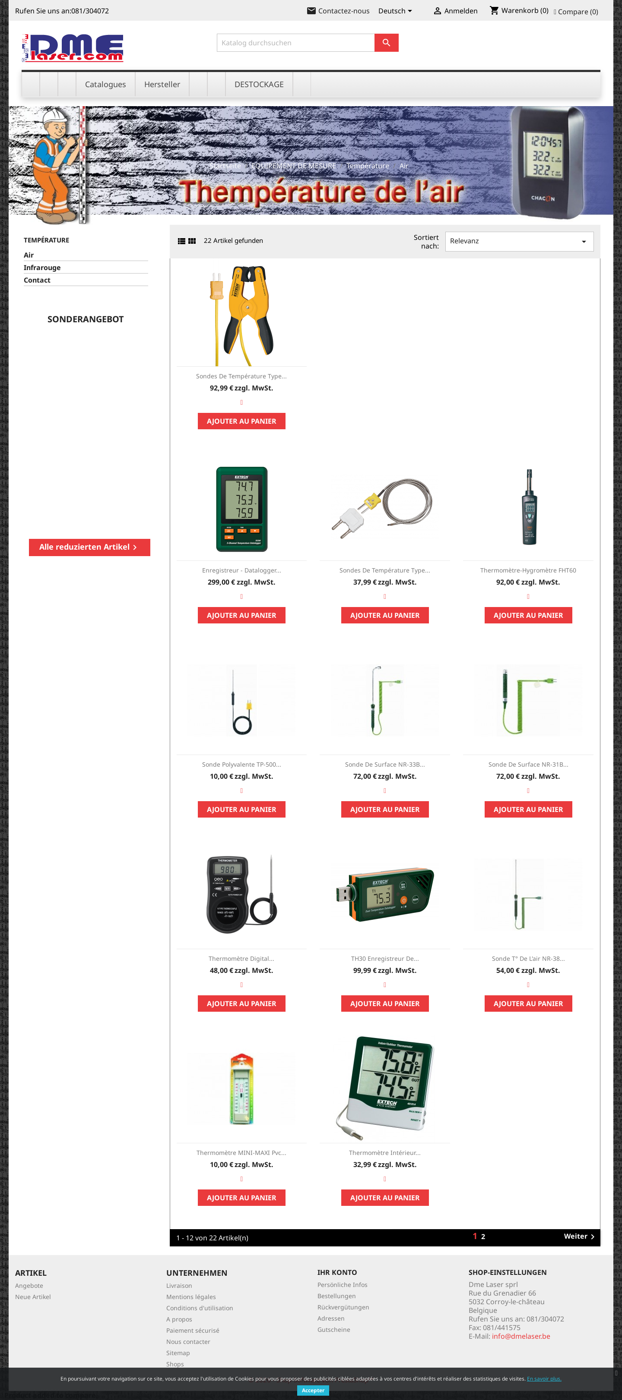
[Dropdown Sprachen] (396, 11)
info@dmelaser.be (521, 1336)
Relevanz (519, 241)
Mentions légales (191, 1297)
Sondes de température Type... (241, 376)
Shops (175, 1364)
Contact (37, 280)
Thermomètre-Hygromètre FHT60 (528, 570)
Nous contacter (188, 1341)
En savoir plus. (544, 1378)
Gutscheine (333, 1329)
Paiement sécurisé (192, 1330)
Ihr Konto (337, 1272)
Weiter (581, 1237)
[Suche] (308, 43)
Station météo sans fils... (139, 379)
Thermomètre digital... (241, 958)
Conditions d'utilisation (199, 1308)
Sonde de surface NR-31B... (528, 764)
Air (29, 255)
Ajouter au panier (139, 445)
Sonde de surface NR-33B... (385, 764)
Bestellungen (336, 1296)
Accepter (313, 1390)
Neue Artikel (33, 1297)
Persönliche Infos (342, 1284)
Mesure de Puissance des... (36, 379)
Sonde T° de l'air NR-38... (528, 958)
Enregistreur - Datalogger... (241, 570)
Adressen (331, 1318)
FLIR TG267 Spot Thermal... (89, 379)
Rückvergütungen (343, 1307)
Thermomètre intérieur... (385, 1152)
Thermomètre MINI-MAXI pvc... (241, 1152)
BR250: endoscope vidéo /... (117, 379)
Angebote (29, 1285)
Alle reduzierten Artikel (89, 547)
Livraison (179, 1285)
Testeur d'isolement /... (65, 374)
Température (46, 240)
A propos (179, 1319)
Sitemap (178, 1353)
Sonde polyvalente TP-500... (241, 764)
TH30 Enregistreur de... (385, 958)
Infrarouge (42, 267)
